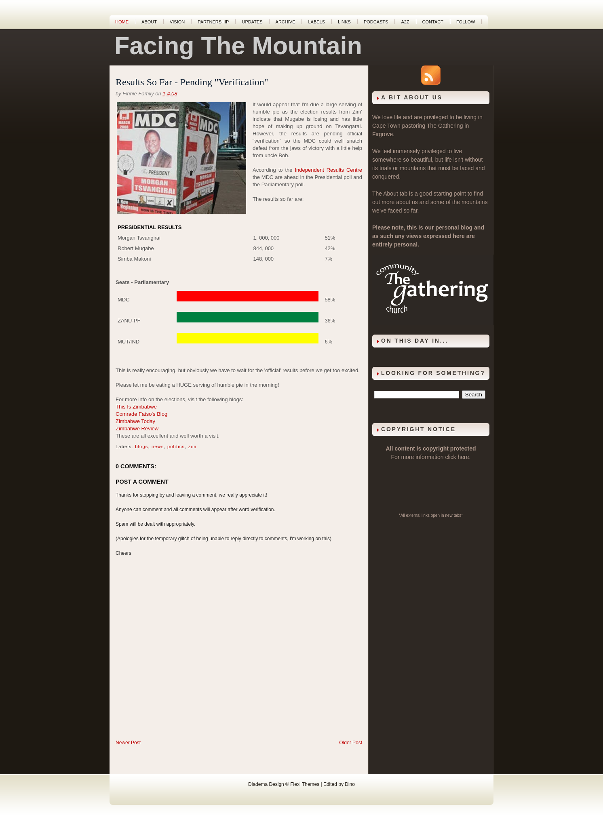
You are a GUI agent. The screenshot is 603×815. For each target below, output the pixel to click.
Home (122, 21)
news (158, 446)
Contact (432, 21)
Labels (316, 21)
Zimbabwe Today (135, 421)
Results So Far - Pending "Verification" (192, 82)
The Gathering (445, 125)
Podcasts (376, 21)
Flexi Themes (304, 784)
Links (344, 21)
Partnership (213, 21)
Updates (252, 21)
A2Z (405, 21)
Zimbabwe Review (137, 428)
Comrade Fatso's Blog (141, 414)
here (463, 457)
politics (176, 446)
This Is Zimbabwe (136, 407)
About (149, 21)
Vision (177, 21)
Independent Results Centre (329, 170)
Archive (285, 21)
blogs (141, 446)
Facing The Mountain (238, 45)
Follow (465, 21)
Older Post (350, 743)
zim (192, 446)
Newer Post (128, 743)
